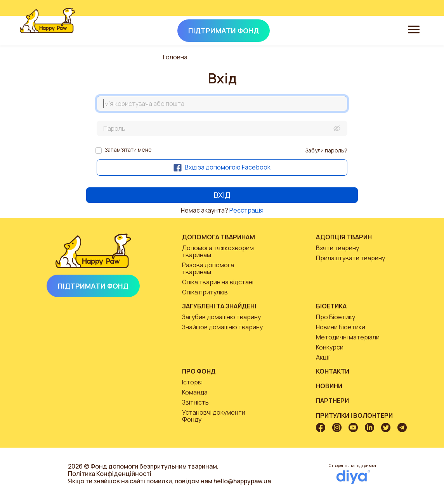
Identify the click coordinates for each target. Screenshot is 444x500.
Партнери (332, 400)
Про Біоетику (335, 317)
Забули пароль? (326, 150)
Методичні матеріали (348, 337)
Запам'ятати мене (128, 149)
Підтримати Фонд (93, 286)
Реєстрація (246, 210)
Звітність (195, 402)
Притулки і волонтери (354, 415)
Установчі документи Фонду (213, 416)
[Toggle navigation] (413, 29)
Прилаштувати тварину (350, 258)
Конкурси (329, 347)
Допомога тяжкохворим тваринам (218, 251)
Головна (175, 57)
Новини (329, 385)
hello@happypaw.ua (242, 481)
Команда (195, 392)
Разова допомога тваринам (208, 268)
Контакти (332, 371)
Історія (192, 382)
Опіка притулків (205, 292)
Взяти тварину (337, 248)
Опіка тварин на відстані (217, 282)
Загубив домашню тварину (221, 317)
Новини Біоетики (340, 327)
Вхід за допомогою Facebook (222, 167)
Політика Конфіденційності (109, 473)
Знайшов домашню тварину (222, 327)
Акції (323, 357)
